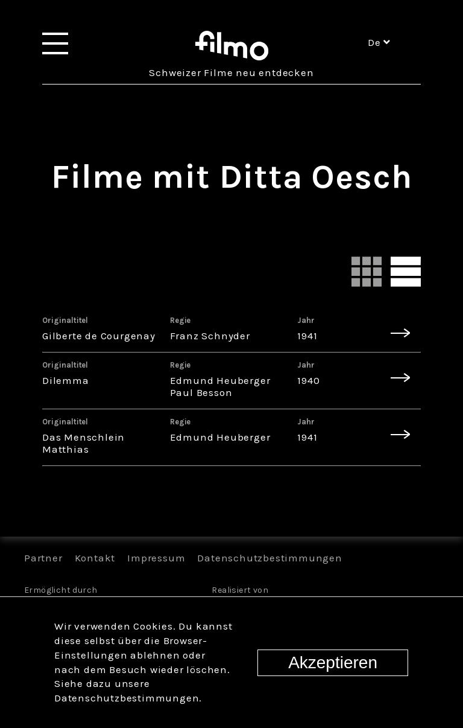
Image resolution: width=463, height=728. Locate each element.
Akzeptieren (332, 662)
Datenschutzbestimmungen (269, 558)
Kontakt (95, 558)
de (379, 42)
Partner (43, 558)
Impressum (156, 558)
